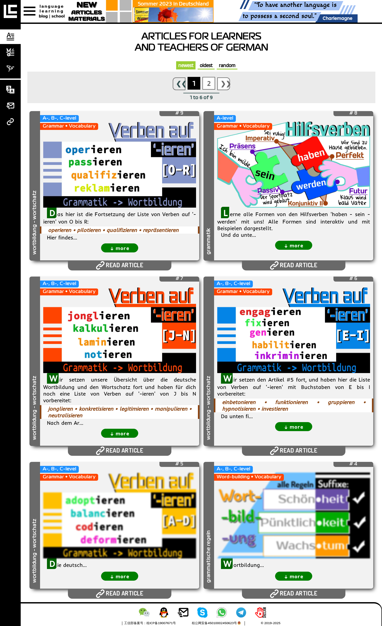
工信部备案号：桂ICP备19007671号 (150, 623)
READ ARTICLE (119, 265)
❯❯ (225, 83)
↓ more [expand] (119, 247)
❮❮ (180, 83)
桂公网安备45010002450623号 (214, 623)
